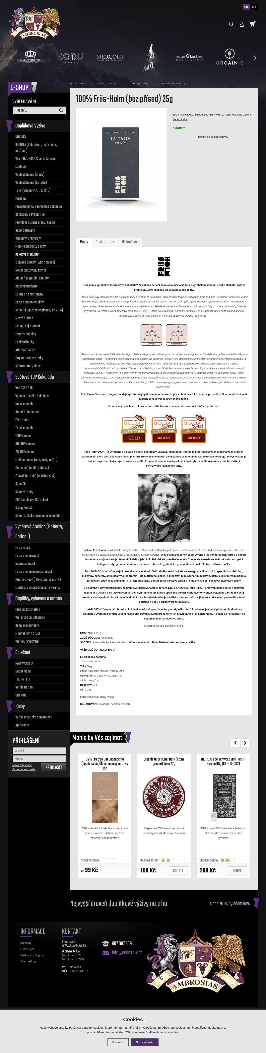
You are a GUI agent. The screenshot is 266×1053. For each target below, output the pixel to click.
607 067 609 (122, 949)
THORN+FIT (22, 679)
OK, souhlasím (145, 1042)
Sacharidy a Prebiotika (30, 214)
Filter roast (22, 548)
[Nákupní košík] (253, 24)
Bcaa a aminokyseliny (29, 302)
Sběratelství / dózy (28, 366)
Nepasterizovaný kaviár (30, 270)
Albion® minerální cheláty (32, 278)
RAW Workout (24, 663)
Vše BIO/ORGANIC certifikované (35, 159)
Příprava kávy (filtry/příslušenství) (38, 580)
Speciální (21, 484)
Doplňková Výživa (30, 126)
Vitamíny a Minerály (28, 238)
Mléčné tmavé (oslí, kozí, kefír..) (36, 460)
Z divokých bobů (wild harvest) (35, 476)
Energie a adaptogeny (29, 294)
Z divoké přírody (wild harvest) (35, 262)
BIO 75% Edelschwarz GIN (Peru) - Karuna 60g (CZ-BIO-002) (223, 764)
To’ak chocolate (25, 428)
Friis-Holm (22, 420)
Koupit (178, 876)
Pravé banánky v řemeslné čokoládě (38, 206)
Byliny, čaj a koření (27, 326)
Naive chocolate (25, 404)
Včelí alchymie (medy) (29, 175)
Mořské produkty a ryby (30, 246)
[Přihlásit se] (242, 24)
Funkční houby (24, 342)
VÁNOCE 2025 (24, 388)
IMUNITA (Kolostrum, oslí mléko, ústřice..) (36, 148)
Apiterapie (22, 725)
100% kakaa (23, 436)
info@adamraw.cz (127, 958)
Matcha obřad (24, 318)
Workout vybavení (27, 641)
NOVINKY (20, 137)
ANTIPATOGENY (25, 350)
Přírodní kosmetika (27, 610)
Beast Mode (23, 671)
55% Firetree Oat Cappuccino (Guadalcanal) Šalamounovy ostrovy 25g (105, 767)
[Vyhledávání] (39, 110)
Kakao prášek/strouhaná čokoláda (37, 516)
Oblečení (22, 652)
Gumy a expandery (27, 625)
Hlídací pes (131, 243)
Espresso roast (25, 564)
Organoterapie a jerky (29, 358)
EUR (253, 7)
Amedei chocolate (27, 412)
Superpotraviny (25, 230)
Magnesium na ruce (27, 633)
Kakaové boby (24, 492)
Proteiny (21, 199)
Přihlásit (53, 767)
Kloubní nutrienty (26, 286)
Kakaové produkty (27, 254)
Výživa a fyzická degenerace (33, 717)
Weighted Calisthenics (30, 617)
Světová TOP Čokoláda (34, 377)
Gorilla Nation (24, 687)
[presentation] (11, 58)
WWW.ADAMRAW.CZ (74, 951)
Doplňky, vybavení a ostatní (38, 598)
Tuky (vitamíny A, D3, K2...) (32, 191)
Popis (83, 243)
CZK (245, 7)
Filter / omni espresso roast (33, 572)
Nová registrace (22, 765)
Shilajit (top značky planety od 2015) (39, 310)
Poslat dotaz (105, 243)
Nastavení (117, 1042)
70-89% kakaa (25, 452)
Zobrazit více (180, 119)
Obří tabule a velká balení (31, 500)
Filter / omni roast (27, 556)
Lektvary (21, 167)
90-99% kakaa (25, 444)
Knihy (20, 706)
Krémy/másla (24, 508)
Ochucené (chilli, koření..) (32, 468)
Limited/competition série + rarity (37, 588)
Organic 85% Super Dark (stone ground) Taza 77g (164, 764)
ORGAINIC (21, 695)
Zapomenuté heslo (23, 769)
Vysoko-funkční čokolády (32, 396)
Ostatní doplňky (25, 334)
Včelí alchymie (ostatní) (31, 183)
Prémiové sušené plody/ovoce (35, 222)
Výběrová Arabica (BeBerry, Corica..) (39, 532)
